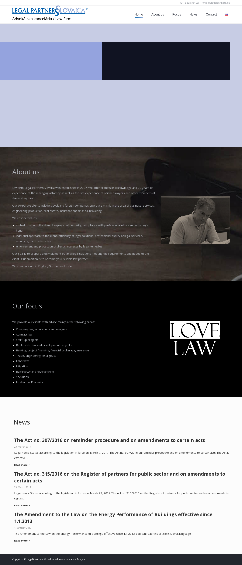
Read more (22, 465)
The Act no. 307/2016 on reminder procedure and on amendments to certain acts (109, 440)
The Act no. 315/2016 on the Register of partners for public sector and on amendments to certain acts (119, 477)
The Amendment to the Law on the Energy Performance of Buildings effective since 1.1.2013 (113, 517)
